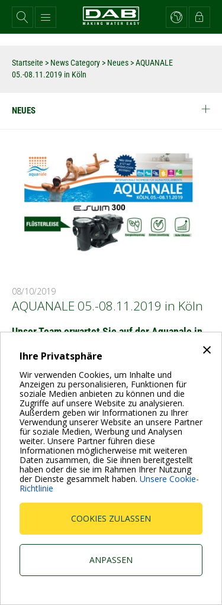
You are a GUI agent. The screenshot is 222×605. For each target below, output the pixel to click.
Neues (117, 62)
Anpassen (111, 559)
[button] (22, 17)
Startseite (27, 62)
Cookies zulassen (111, 518)
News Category (76, 62)
